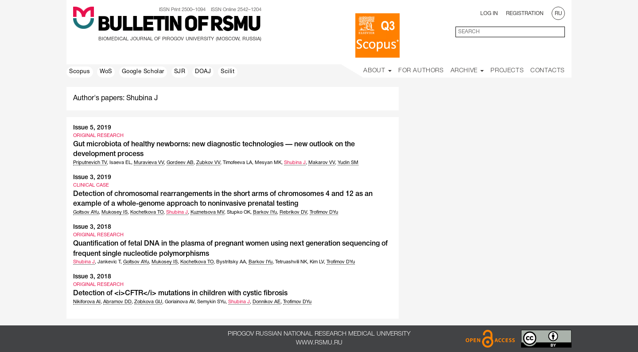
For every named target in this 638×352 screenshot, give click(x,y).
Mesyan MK (268, 162)
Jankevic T (109, 262)
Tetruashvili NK (291, 262)
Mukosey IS (114, 212)
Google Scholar (143, 71)
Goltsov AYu (86, 212)
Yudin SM (348, 162)
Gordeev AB (180, 162)
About (377, 71)
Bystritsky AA (231, 262)
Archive (467, 71)
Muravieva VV (149, 162)
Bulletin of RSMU (179, 25)
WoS (106, 71)
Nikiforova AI (87, 302)
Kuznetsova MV (207, 212)
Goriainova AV (180, 302)
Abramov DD (117, 302)
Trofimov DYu (324, 212)
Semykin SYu (211, 302)
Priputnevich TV (90, 162)
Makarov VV (321, 162)
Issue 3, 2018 (92, 227)
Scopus (79, 71)
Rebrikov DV (293, 212)
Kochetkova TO (146, 212)
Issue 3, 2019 (92, 177)
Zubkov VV (208, 162)
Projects (507, 71)
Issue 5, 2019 (92, 128)
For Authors (421, 71)
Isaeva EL (120, 162)
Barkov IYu (265, 212)
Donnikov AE (266, 302)
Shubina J (295, 162)
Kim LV (317, 262)
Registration (525, 13)
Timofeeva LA (237, 162)
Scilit (228, 71)
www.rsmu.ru (319, 343)
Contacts (547, 71)
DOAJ (203, 71)
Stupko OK (238, 212)
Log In (489, 13)
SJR (180, 71)
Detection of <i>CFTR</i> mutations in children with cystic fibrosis (180, 293)
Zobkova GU (148, 302)
